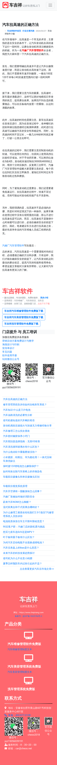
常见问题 (7, 351)
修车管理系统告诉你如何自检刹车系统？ (25, 404)
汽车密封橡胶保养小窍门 (16, 436)
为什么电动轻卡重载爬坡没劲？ (20, 451)
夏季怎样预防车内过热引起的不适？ (22, 563)
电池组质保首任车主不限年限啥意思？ (23, 521)
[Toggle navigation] (50, 5)
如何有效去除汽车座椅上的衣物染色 (22, 471)
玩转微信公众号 (10, 359)
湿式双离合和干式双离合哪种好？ (21, 507)
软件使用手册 (9, 355)
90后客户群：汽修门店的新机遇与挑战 (24, 526)
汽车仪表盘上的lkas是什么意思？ (21, 547)
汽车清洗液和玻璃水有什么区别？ (21, 446)
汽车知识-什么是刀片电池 (16, 409)
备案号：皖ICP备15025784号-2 (28, 616)
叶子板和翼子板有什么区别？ (19, 537)
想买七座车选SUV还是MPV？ (19, 532)
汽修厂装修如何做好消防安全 (19, 496)
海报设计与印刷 (10, 344)
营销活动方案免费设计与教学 (18, 340)
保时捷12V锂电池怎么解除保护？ (21, 466)
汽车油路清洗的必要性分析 (17, 415)
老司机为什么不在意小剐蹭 (17, 558)
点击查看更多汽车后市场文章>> (37, 568)
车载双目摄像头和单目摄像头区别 (21, 476)
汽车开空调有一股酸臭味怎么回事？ (22, 491)
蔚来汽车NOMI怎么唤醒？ (17, 501)
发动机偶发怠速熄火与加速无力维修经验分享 (27, 425)
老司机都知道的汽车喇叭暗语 (19, 420)
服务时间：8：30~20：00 (20, 744)
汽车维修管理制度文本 (20, 649)
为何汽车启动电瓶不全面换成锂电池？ (23, 542)
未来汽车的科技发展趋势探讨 (19, 553)
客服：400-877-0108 (18, 715)
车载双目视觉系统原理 (15, 486)
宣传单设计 (8, 348)
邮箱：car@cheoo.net (18, 748)
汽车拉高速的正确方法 (15, 399)
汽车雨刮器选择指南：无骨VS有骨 (21, 441)
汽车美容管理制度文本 (20, 671)
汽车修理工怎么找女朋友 (16, 430)
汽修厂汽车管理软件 (13, 245)
